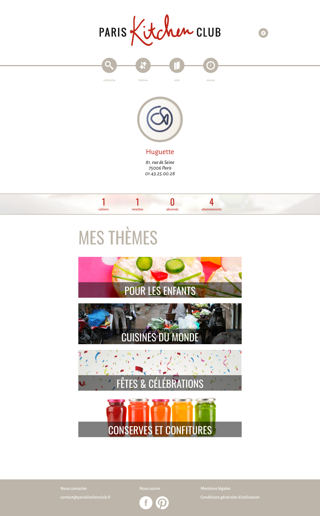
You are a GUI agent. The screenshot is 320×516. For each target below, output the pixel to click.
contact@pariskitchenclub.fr (86, 497)
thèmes (143, 80)
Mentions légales (215, 488)
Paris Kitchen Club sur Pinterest (162, 502)
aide (177, 80)
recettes (137, 204)
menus (210, 80)
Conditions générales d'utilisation (230, 497)
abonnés (172, 204)
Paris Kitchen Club (160, 30)
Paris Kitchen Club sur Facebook (145, 502)
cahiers (104, 204)
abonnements (211, 204)
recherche (109, 80)
